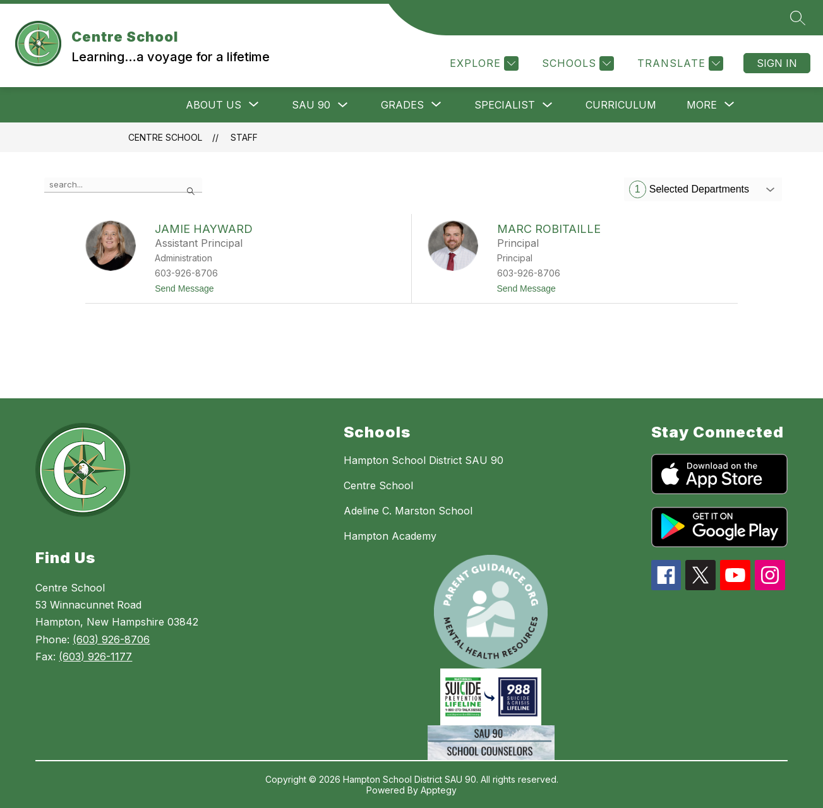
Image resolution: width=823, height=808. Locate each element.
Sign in (777, 63)
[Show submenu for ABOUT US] (213, 104)
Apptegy (439, 790)
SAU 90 (311, 104)
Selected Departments (689, 189)
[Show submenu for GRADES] (402, 104)
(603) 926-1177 (95, 656)
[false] (123, 185)
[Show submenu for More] (702, 104)
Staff (244, 137)
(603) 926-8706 (111, 639)
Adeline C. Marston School (408, 510)
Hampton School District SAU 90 (423, 460)
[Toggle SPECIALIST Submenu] (547, 105)
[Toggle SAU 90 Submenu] (343, 105)
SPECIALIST (504, 104)
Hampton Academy (390, 536)
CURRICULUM (621, 104)
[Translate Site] (678, 63)
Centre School (165, 137)
